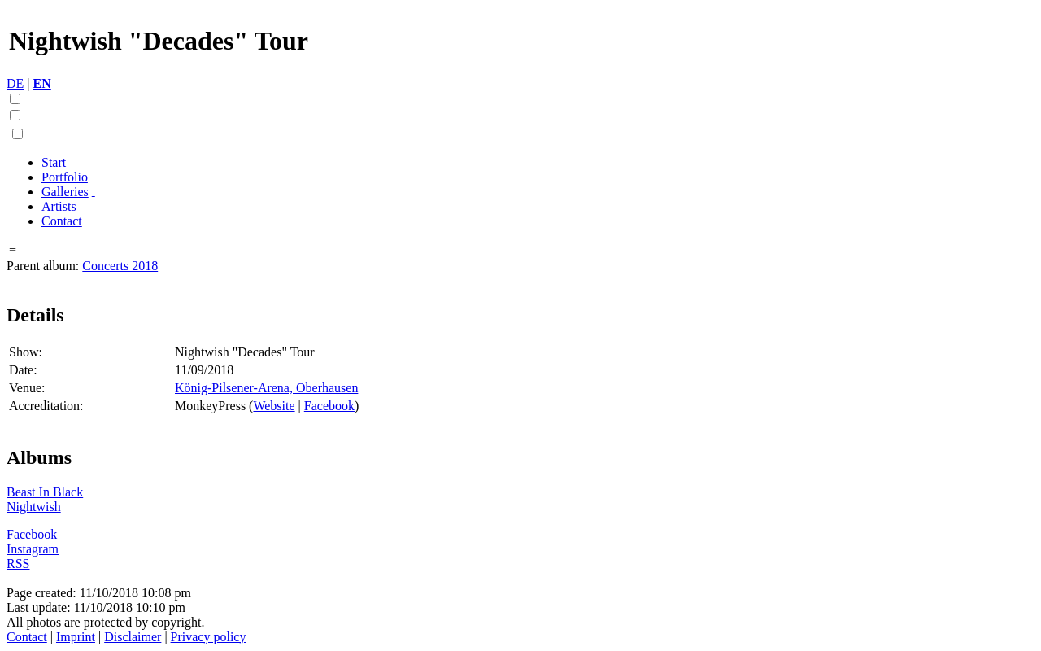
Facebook (329, 406)
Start (53, 162)
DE (15, 83)
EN (42, 83)
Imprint (75, 637)
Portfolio (64, 177)
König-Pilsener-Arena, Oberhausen (266, 388)
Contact (61, 221)
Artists (58, 206)
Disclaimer (132, 637)
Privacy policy (208, 637)
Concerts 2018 (120, 266)
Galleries (65, 192)
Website (273, 406)
